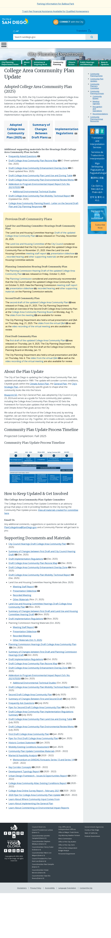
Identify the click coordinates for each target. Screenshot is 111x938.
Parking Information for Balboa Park (55, 3)
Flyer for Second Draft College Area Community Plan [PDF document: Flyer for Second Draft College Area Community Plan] (35, 706)
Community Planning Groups (97, 91)
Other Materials (21, 598)
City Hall (101, 36)
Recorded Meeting (22, 594)
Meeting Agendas (96, 101)
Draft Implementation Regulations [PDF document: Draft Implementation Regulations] (26, 557)
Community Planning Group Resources (96, 118)
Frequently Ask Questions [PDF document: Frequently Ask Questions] (21, 702)
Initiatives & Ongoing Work (40, 62)
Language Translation (67, 886)
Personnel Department (66, 853)
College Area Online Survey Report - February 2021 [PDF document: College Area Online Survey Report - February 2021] (34, 789)
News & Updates (105, 62)
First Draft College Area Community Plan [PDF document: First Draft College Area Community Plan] (29, 733)
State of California (91, 832)
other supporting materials (42, 255)
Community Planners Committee (94, 85)
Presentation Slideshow (25, 589)
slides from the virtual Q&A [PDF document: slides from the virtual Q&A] (51, 322)
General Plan (60, 382)
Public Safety (83, 36)
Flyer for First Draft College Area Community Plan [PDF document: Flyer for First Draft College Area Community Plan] (33, 737)
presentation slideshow (62, 252)
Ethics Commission (65, 837)
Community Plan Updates (96, 79)
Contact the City (85, 886)
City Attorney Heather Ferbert (69, 834)
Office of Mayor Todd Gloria (68, 831)
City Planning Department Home (10, 62)
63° (87, 21)
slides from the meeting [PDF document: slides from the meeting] (22, 314)
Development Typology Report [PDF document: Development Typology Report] (24, 770)
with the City (55, 25)
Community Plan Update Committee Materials (31, 750)
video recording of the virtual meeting (31, 325)
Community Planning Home (96, 73)
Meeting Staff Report (23, 585)
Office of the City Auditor (67, 841)
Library (65, 36)
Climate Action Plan (39, 382)
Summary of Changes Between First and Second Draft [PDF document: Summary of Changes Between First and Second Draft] (35, 697)
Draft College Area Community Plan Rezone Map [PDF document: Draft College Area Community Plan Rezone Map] (33, 159)
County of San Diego (92, 829)
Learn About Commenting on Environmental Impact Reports (39, 806)
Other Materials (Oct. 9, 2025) (27, 638)
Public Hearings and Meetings (87, 62)
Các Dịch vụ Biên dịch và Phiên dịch (97, 188)
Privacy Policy (36, 886)
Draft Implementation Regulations (26, 617)
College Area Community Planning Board (32, 310)
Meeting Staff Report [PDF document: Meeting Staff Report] (23, 626)
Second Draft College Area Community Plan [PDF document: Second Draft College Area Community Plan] (30, 693)
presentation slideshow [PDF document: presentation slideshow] (21, 287)
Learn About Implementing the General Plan (31, 802)
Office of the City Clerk (66, 844)
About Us (27, 62)
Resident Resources (31, 38)
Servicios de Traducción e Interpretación (97, 154)
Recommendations (100, 113)
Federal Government (92, 835)
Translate (103, 20)
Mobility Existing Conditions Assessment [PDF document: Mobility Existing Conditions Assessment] (29, 745)
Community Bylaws (97, 96)
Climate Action (71, 62)
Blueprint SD (10, 393)
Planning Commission (21, 277)
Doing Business (48, 38)
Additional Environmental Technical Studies (34, 190)
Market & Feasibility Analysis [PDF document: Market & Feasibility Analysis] (23, 754)
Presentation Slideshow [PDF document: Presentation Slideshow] (25, 630)
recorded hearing (15, 255)
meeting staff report (36, 252)
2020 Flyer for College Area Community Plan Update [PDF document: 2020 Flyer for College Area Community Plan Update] (35, 793)
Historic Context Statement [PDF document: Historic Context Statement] (22, 741)
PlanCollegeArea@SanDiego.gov (20, 526)
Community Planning (58, 62)
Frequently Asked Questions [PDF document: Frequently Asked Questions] (23, 155)
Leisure (14, 36)
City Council (57, 242)
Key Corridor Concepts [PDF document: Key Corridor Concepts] (20, 766)
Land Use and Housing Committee (27, 242)
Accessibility (50, 886)
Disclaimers (22, 886)
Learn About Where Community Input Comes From (34, 798)
